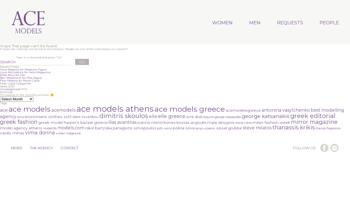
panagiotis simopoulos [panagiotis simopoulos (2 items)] (134, 128)
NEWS (16, 148)
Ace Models (28, 22)
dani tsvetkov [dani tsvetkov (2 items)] (85, 116)
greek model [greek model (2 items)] (50, 122)
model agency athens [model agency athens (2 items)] (21, 128)
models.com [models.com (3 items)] (70, 127)
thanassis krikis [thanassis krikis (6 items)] (293, 127)
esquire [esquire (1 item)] (208, 117)
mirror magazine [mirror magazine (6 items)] (314, 121)
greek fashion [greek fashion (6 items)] (19, 121)
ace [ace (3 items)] (4, 110)
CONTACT (69, 148)
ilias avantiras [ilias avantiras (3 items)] (122, 122)
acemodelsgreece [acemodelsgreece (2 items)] (243, 110)
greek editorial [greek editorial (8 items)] (312, 116)
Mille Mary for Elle (12, 75)
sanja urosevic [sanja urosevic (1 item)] (205, 128)
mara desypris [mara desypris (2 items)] (220, 122)
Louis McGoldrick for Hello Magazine (25, 72)
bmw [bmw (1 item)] (21, 117)
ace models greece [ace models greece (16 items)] (189, 109)
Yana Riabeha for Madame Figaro (23, 69)
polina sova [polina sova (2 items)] (183, 128)
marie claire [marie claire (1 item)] (243, 123)
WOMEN (222, 22)
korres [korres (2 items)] (170, 122)
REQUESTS (290, 22)
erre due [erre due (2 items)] (194, 116)
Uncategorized (10, 89)
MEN (254, 22)
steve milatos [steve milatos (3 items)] (257, 127)
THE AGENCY (41, 148)
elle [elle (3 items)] (153, 116)
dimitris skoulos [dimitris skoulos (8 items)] (123, 116)
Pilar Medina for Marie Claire (20, 80)
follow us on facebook (324, 147)
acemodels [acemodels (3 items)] (63, 110)
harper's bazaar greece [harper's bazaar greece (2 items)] (86, 122)
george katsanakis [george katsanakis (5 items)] (266, 116)
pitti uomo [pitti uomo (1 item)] (164, 128)
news (3, 86)
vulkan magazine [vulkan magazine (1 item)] (68, 133)
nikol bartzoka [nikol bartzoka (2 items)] (98, 128)
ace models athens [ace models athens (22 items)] (115, 109)
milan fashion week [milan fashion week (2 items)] (271, 122)
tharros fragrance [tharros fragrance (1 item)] (328, 128)
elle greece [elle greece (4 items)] (171, 116)
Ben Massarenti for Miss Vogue (21, 78)
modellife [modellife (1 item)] (50, 128)
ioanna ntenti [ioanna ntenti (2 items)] (150, 122)
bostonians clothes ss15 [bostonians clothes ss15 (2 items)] (48, 116)
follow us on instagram (334, 147)
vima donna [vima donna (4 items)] (40, 132)
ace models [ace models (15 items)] (30, 109)
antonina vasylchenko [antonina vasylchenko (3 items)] (286, 110)
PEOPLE (329, 22)
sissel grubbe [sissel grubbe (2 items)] (229, 128)
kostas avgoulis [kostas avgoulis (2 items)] (191, 122)
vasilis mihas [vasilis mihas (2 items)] (12, 133)
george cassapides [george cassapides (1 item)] (228, 117)
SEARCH (7, 62)
